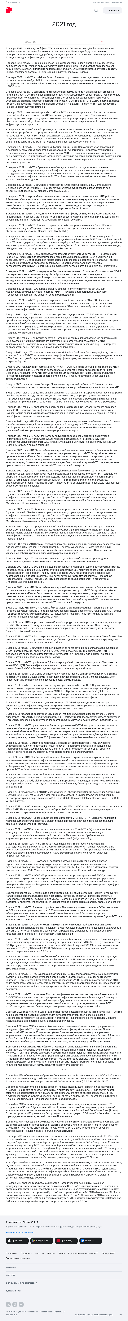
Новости (51, 1253)
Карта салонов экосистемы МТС (83, 1253)
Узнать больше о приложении (20, 1232)
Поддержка (26, 1253)
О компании (11, 1253)
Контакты (39, 1253)
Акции (62, 1253)
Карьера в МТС (108, 1253)
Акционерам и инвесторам (18, 1258)
